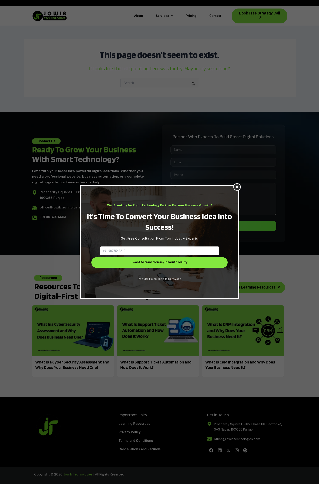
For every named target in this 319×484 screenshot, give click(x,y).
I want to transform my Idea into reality (159, 262)
